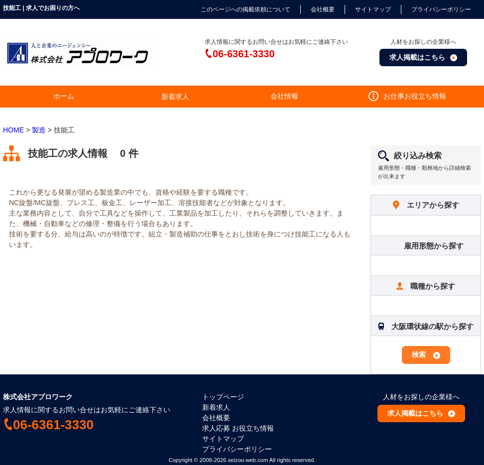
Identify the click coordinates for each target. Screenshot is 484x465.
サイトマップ (373, 9)
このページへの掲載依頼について (245, 9)
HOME (13, 130)
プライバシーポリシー (441, 9)
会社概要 (323, 9)
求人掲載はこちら (417, 57)
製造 (39, 130)
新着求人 (216, 407)
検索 (419, 354)
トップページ (223, 397)
